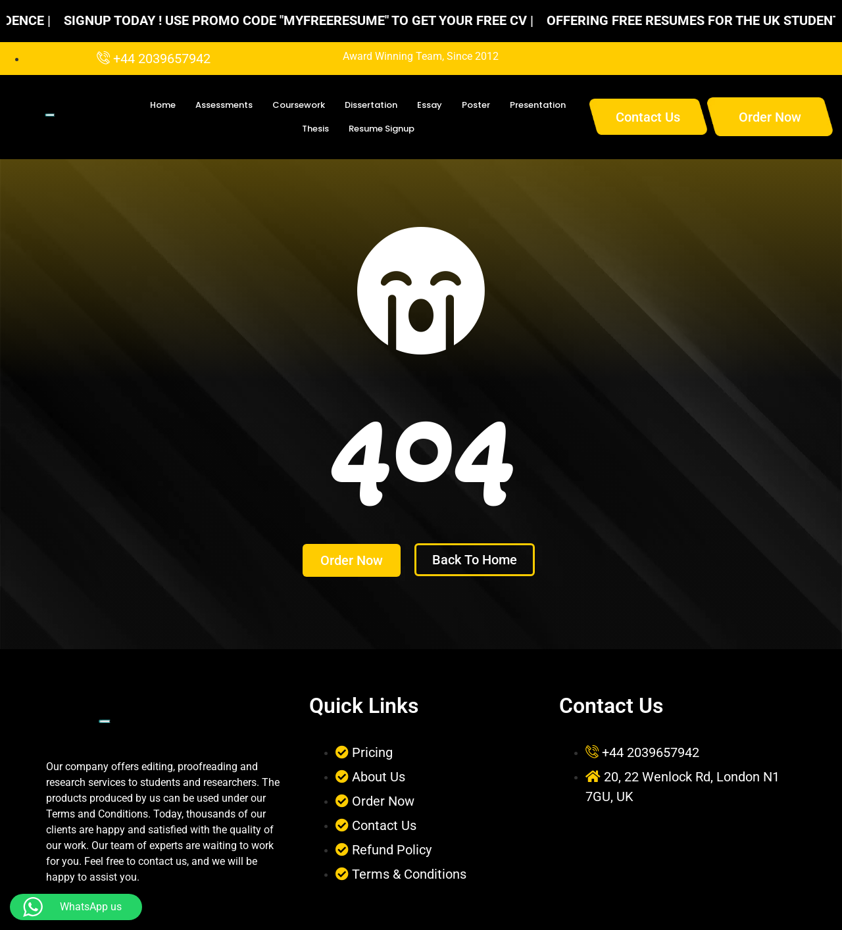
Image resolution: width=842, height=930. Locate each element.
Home (163, 105)
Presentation (538, 105)
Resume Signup (381, 128)
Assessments (224, 105)
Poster (476, 105)
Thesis (315, 128)
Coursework (298, 105)
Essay (429, 105)
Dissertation (371, 105)
